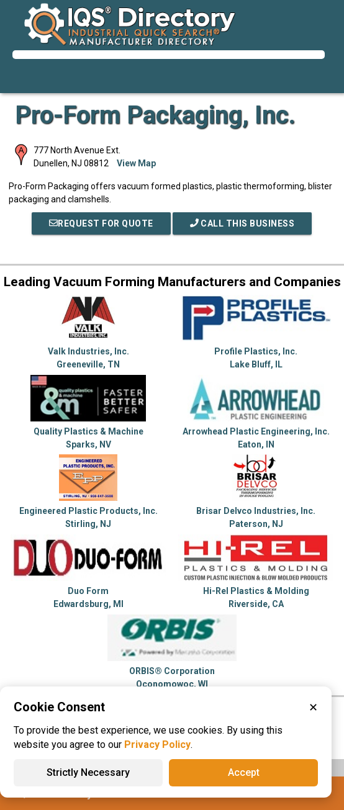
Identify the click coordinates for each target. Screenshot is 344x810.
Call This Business (242, 223)
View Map (136, 163)
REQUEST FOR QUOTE (101, 223)
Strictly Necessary (88, 772)
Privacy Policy (157, 744)
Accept (244, 772)
